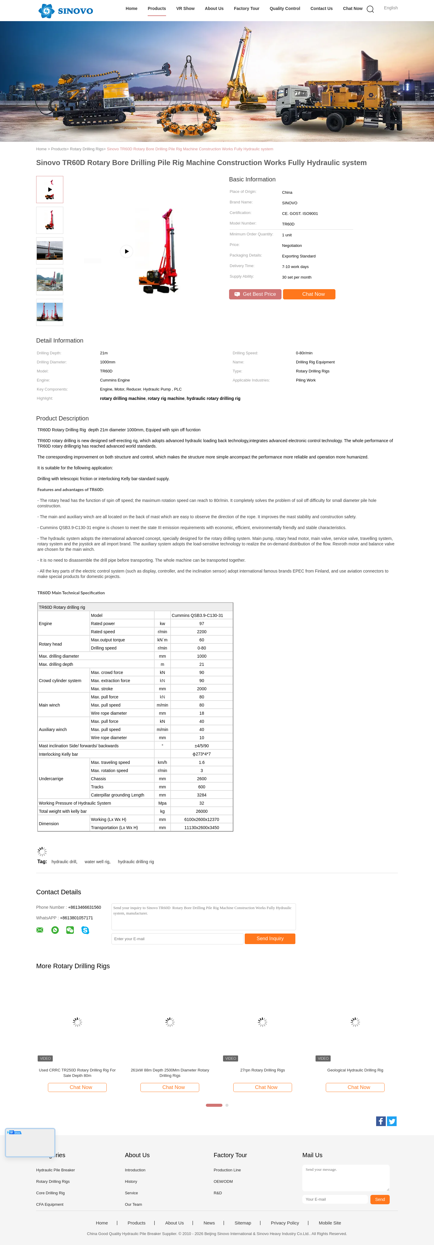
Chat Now (353, 8)
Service (131, 1193)
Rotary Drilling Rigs (53, 1181)
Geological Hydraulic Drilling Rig (355, 1070)
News (209, 1223)
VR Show (185, 8)
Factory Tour (246, 8)
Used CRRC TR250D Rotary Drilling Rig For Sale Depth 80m (77, 1073)
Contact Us (321, 8)
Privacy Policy (285, 1223)
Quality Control (285, 8)
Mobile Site (330, 1223)
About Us (214, 8)
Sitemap (242, 1223)
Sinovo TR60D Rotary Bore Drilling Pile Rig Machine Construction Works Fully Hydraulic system (190, 149)
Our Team (133, 1204)
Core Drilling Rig (50, 1193)
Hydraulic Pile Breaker (55, 1170)
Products (157, 8)
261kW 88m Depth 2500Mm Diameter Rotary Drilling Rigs (170, 1073)
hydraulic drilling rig (136, 861)
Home (131, 8)
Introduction (135, 1170)
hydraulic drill (64, 861)
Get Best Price (255, 294)
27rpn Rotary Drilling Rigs (262, 1070)
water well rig (97, 861)
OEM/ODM (223, 1181)
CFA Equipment (49, 1204)
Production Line (227, 1170)
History (131, 1181)
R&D (218, 1193)
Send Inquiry (270, 938)
